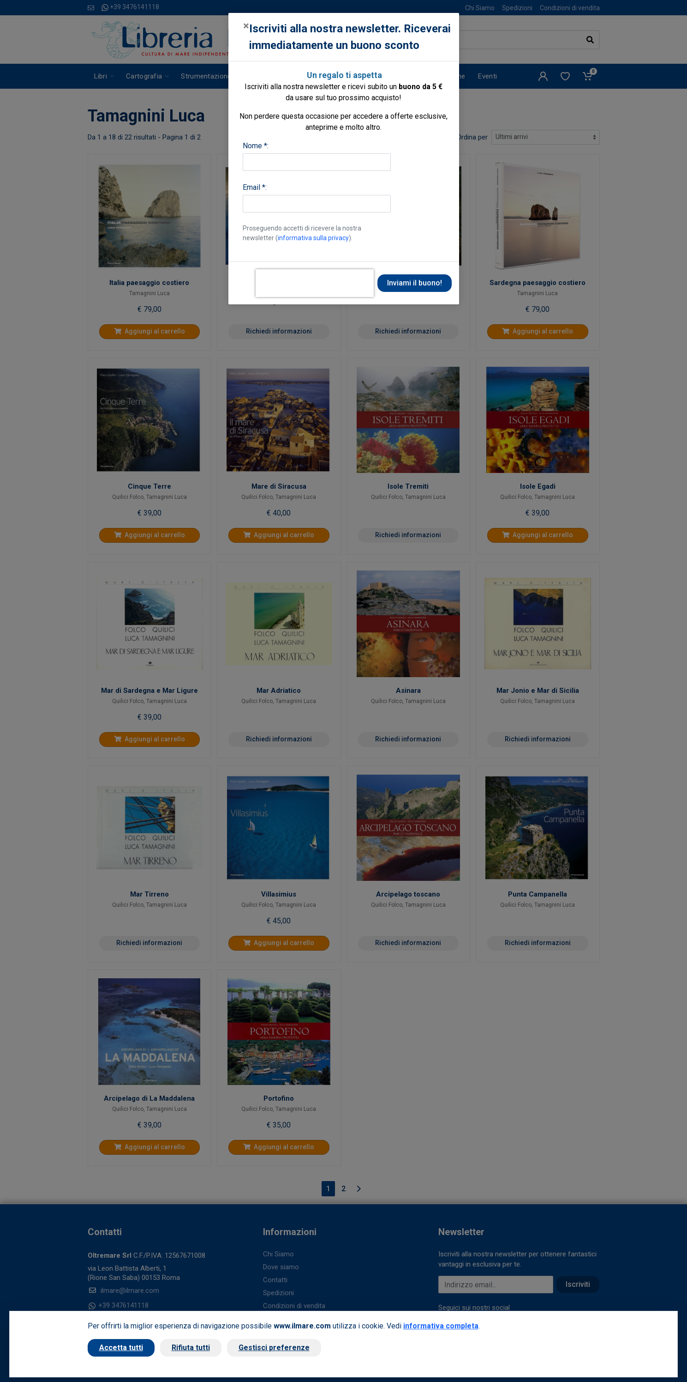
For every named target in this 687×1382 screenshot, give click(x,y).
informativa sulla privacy (313, 238)
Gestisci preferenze (274, 1347)
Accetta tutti (121, 1347)
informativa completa (440, 1325)
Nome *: (256, 145)
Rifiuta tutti (191, 1347)
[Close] (246, 26)
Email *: (255, 187)
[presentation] (315, 283)
